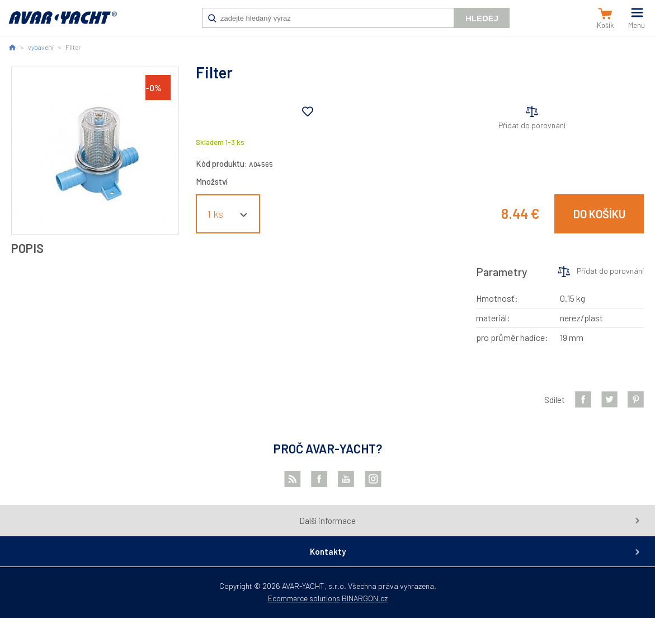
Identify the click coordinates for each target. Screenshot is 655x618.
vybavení (41, 47)
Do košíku (599, 214)
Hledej (481, 18)
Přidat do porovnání (532, 125)
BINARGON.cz (365, 598)
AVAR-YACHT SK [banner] (62, 23)
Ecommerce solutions (304, 598)
